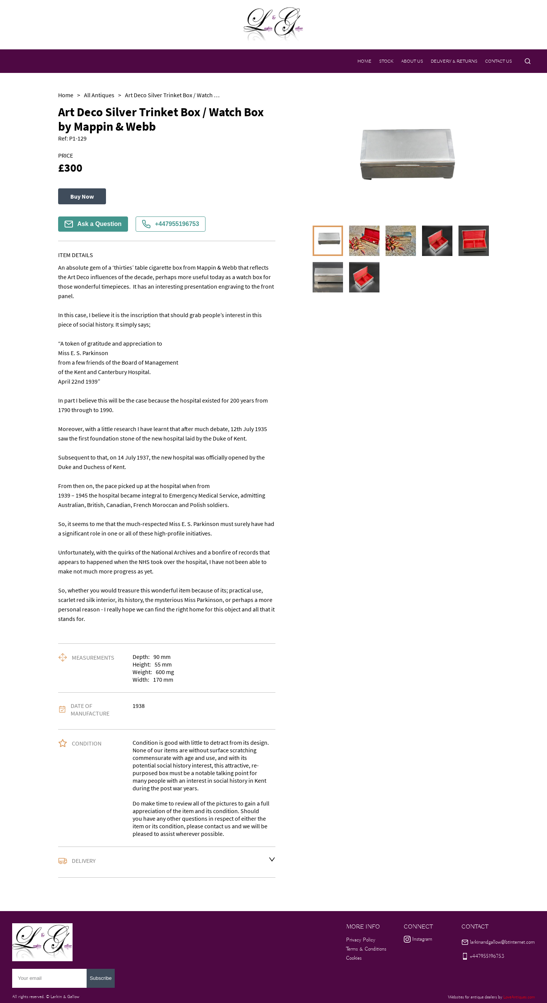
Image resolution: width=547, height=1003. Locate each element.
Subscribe (101, 978)
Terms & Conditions (366, 949)
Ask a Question (93, 224)
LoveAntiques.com (519, 997)
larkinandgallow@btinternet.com (502, 942)
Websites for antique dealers (472, 997)
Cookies (354, 958)
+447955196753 (170, 224)
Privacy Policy (360, 940)
